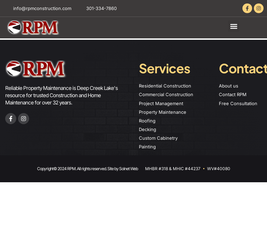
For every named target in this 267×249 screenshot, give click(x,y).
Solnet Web (128, 168)
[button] (233, 26)
